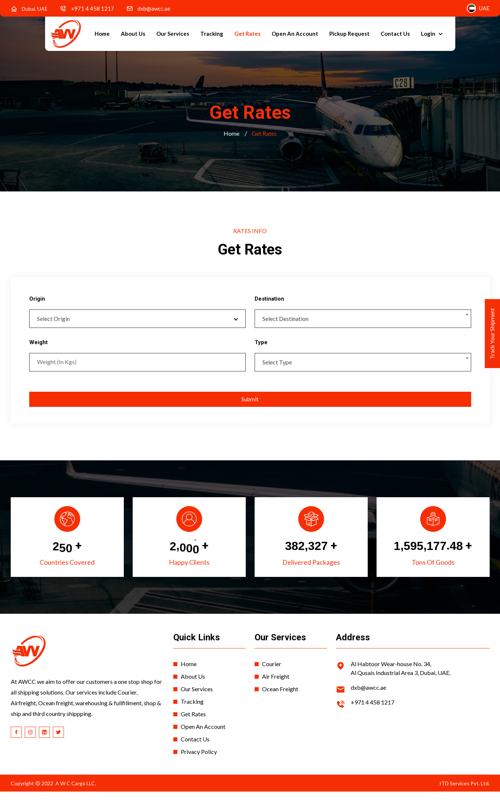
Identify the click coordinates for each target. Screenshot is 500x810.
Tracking (211, 33)
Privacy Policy (199, 755)
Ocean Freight (280, 693)
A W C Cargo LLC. (75, 788)
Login (428, 33)
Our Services (172, 33)
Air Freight (275, 680)
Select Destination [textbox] (285, 318)
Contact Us (395, 33)
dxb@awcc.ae (153, 8)
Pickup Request (349, 33)
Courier (271, 668)
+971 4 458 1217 (92, 8)
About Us (133, 33)
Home (102, 33)
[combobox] (363, 318)
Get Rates (247, 33)
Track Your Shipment (491, 341)
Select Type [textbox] (277, 359)
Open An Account (295, 33)
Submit (250, 397)
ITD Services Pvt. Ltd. (464, 788)
